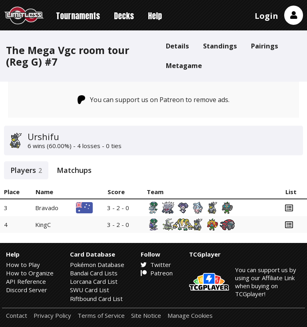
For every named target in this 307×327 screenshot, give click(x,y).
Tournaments (78, 16)
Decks (124, 16)
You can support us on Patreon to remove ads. (154, 99)
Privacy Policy (52, 315)
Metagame (184, 65)
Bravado (46, 208)
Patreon (157, 273)
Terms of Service (101, 315)
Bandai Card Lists (94, 273)
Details (177, 45)
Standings (220, 45)
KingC (43, 225)
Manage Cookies (190, 315)
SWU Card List (89, 290)
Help (155, 16)
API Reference (26, 281)
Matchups (74, 170)
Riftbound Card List (96, 299)
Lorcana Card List (94, 281)
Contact (16, 315)
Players (26, 170)
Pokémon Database (97, 265)
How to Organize (30, 273)
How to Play (23, 265)
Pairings (264, 45)
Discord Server (26, 290)
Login (266, 15)
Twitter (156, 265)
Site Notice (146, 315)
